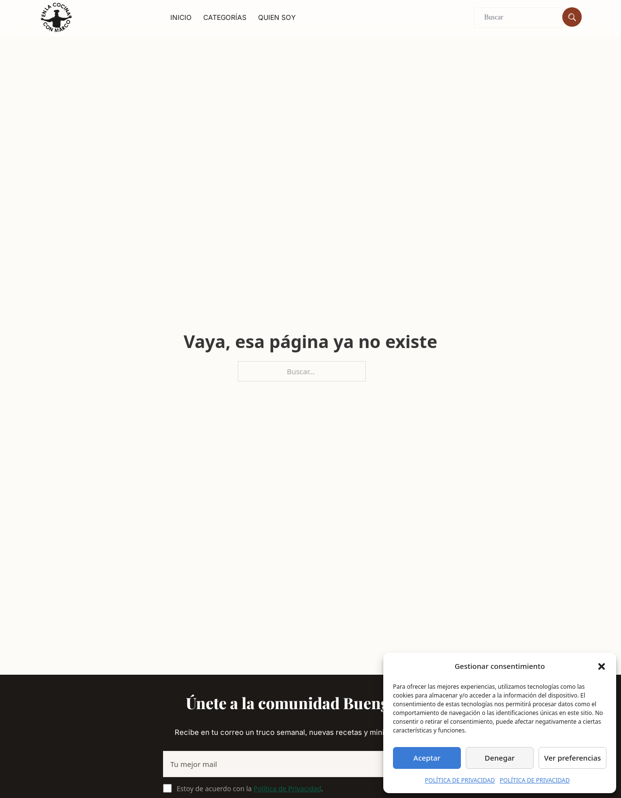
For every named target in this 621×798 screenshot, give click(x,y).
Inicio (181, 17)
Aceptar (427, 758)
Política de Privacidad (287, 788)
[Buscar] (572, 17)
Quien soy (277, 17)
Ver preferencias (572, 758)
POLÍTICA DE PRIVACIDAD (460, 780)
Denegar (500, 758)
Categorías (224, 17)
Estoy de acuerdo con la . (250, 788)
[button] (601, 666)
